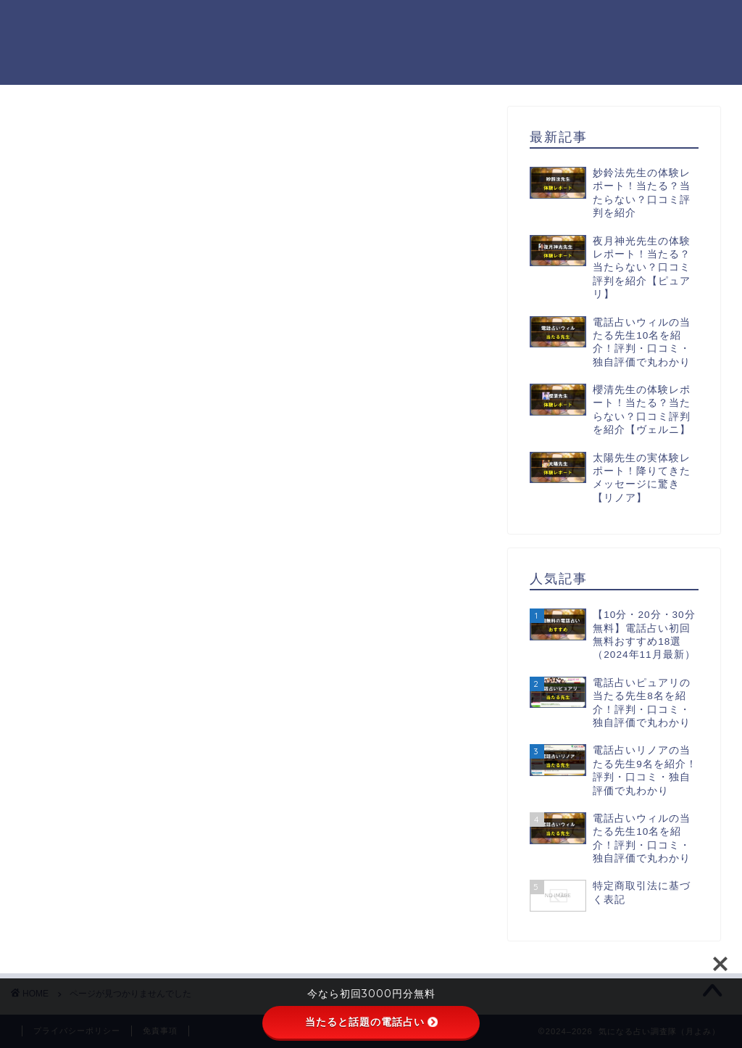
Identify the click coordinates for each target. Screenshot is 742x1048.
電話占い (104, 803)
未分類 (98, 784)
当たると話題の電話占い (371, 1021)
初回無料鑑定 (117, 765)
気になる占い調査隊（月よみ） (60, 42)
